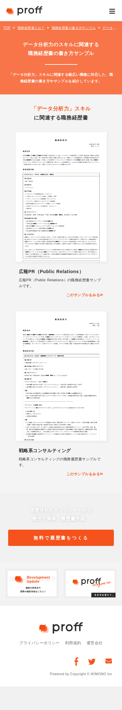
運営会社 (95, 643)
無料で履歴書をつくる (61, 537)
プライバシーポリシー (39, 643)
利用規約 (73, 643)
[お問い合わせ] (108, 661)
